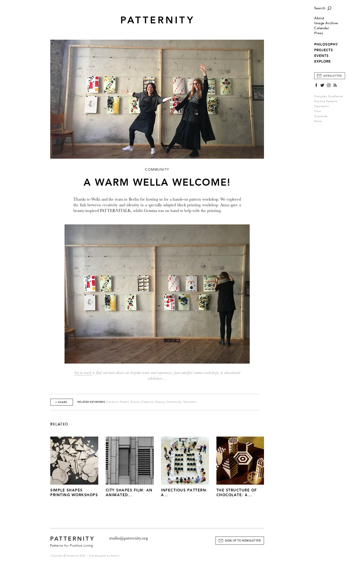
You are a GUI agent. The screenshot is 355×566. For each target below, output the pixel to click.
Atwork (115, 555)
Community (174, 402)
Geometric (321, 106)
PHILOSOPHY (326, 44)
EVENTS (321, 56)
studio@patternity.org (128, 538)
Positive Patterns (326, 101)
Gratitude (321, 116)
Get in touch (83, 372)
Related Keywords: (91, 402)
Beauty (160, 402)
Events (135, 402)
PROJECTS (323, 50)
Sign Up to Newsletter (243, 540)
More (319, 121)
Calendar (321, 28)
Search (319, 8)
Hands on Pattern (117, 402)
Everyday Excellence (328, 96)
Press (318, 33)
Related (59, 424)
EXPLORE (322, 61)
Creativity (147, 402)
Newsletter (332, 75)
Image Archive (326, 23)
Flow (317, 111)
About (319, 18)
